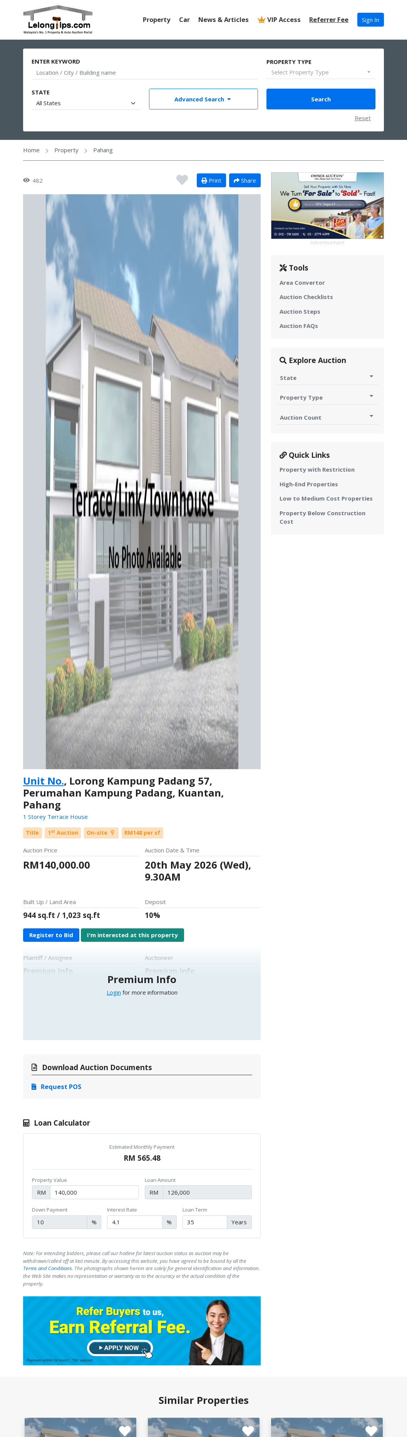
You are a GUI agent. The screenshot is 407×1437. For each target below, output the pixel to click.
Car (184, 19)
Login (114, 992)
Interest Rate (122, 1209)
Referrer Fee (328, 19)
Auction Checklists (306, 297)
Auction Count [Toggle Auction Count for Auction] (327, 417)
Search (321, 99)
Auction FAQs (299, 325)
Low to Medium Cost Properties (326, 498)
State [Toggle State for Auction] (327, 377)
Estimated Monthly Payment (141, 1146)
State (41, 92)
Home (31, 150)
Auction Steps (300, 311)
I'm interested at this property (132, 935)
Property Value (49, 1179)
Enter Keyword (56, 61)
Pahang (103, 150)
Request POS (56, 1087)
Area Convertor (302, 282)
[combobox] (320, 72)
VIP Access (279, 19)
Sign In (370, 20)
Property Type (289, 62)
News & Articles (223, 19)
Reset (363, 118)
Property (156, 19)
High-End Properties (309, 484)
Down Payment (49, 1209)
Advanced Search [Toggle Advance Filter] (203, 99)
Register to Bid (51, 935)
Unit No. (43, 781)
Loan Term (195, 1209)
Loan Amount (160, 1179)
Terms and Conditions (47, 1268)
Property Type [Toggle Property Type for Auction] (327, 397)
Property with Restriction (317, 469)
